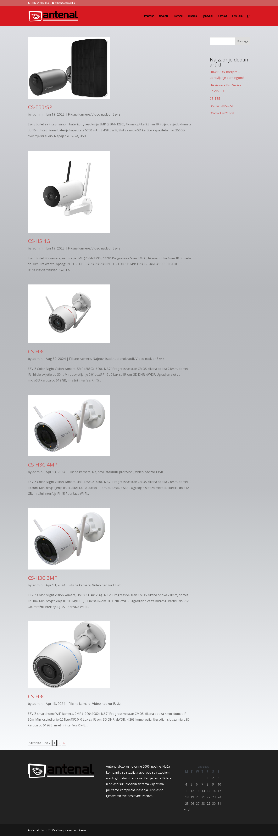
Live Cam (237, 16)
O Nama (192, 16)
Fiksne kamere (79, 114)
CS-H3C (36, 351)
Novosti (163, 16)
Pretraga (242, 41)
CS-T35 (215, 98)
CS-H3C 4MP (42, 464)
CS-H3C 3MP (42, 577)
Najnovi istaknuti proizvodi (113, 358)
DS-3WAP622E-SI (222, 113)
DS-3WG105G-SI (221, 106)
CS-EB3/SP (40, 107)
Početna (149, 16)
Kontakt (222, 16)
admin (37, 114)
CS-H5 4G (39, 241)
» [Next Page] (64, 743)
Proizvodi (178, 16)
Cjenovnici (207, 16)
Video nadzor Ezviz (106, 114)
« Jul (187, 809)
